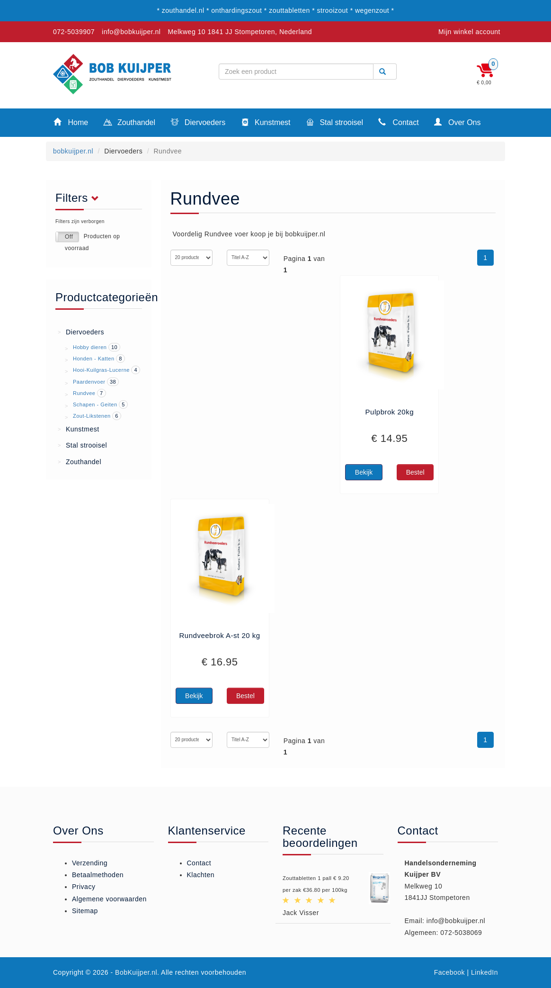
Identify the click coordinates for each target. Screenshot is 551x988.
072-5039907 (74, 32)
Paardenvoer (89, 382)
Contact (398, 121)
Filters (79, 198)
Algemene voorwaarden (109, 899)
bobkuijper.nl (73, 151)
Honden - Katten (94, 358)
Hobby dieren (90, 347)
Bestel (415, 472)
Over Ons (457, 121)
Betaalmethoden (98, 875)
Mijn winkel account (469, 32)
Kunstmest (265, 123)
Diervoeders (197, 123)
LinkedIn (484, 972)
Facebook (449, 972)
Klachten (200, 875)
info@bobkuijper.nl (131, 32)
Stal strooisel (334, 123)
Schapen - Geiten (95, 404)
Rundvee (84, 393)
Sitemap (85, 911)
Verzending (89, 863)
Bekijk (364, 472)
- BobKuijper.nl (134, 972)
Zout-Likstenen (92, 416)
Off (69, 237)
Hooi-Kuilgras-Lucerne (101, 370)
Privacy (83, 886)
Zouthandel (129, 123)
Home (70, 121)
